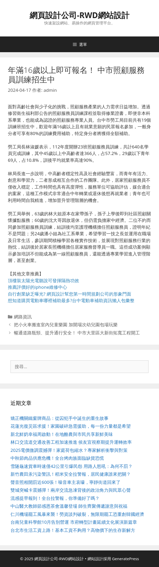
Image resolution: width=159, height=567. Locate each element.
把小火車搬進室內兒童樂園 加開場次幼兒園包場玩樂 (65, 325)
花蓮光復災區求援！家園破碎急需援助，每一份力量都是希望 (70, 426)
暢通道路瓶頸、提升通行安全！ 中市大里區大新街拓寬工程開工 (77, 333)
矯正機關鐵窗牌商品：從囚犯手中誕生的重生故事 (59, 418)
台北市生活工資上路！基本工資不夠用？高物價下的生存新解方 (72, 530)
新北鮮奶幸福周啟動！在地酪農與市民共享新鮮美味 (61, 434)
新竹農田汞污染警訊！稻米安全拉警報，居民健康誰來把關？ (70, 474)
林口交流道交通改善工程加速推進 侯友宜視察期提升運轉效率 (71, 442)
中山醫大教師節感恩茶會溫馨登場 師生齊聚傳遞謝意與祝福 (68, 506)
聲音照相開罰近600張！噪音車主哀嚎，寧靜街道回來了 (65, 482)
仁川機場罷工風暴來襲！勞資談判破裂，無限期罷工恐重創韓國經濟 (77, 514)
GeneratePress (125, 558)
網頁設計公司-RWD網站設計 (79, 15)
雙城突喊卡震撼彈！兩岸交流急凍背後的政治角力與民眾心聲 (70, 490)
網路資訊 (23, 317)
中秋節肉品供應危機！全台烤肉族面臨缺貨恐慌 (57, 458)
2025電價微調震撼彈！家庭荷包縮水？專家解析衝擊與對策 (69, 450)
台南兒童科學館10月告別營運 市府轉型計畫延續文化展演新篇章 (73, 522)
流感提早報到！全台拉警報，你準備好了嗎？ (55, 498)
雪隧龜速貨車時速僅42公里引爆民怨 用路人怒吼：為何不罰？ (71, 466)
